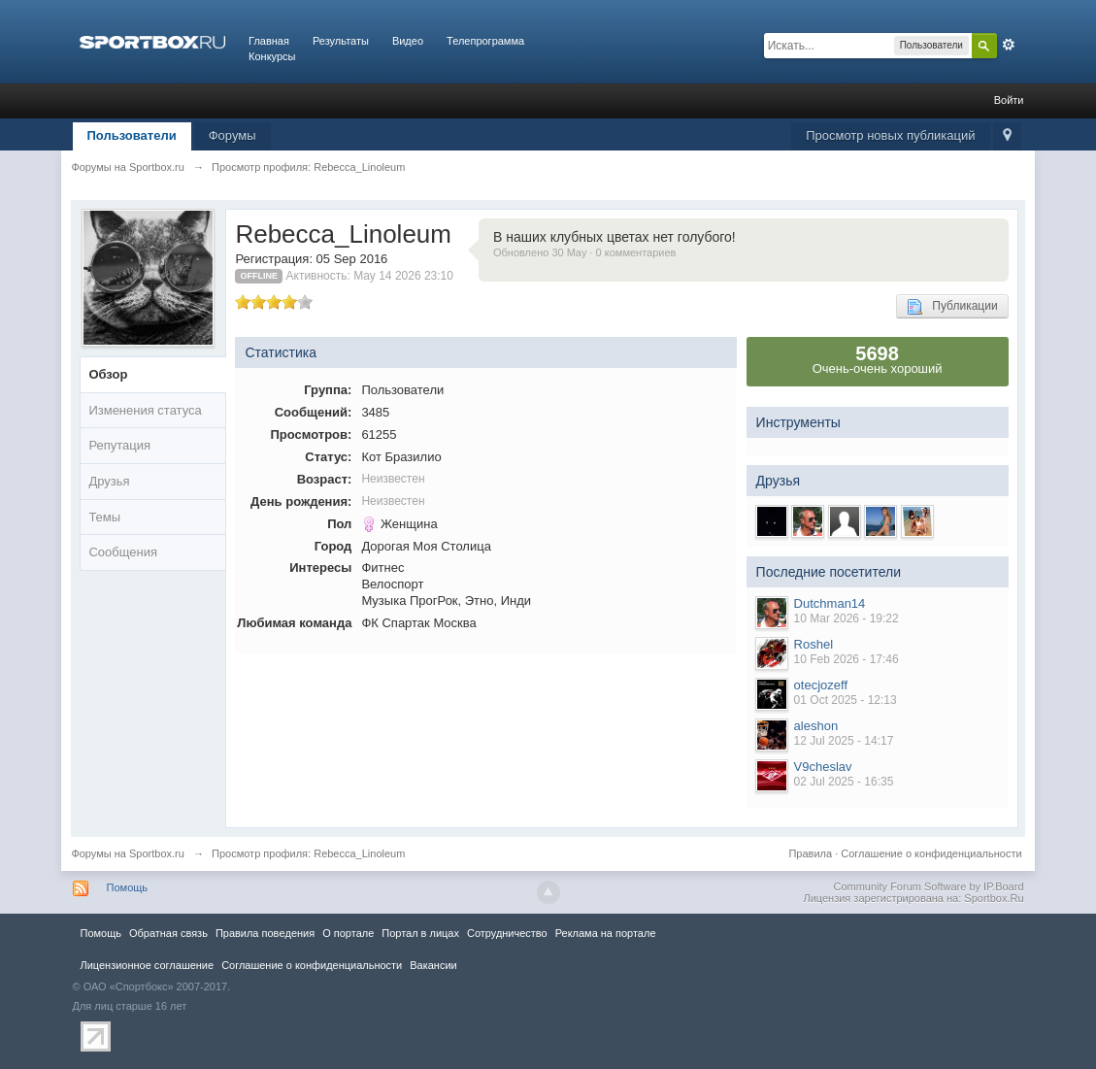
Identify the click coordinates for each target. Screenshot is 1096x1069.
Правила (810, 853)
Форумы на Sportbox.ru (127, 853)
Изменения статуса (144, 410)
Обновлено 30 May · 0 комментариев (584, 252)
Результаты (341, 41)
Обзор (107, 374)
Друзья (108, 481)
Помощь (128, 887)
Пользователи (132, 135)
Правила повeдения (265, 933)
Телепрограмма (485, 41)
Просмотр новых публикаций (890, 135)
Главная (269, 41)
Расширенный (1008, 44)
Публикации (952, 307)
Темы (104, 517)
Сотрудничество (507, 933)
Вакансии (433, 965)
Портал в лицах (420, 933)
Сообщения (122, 552)
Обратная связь (168, 933)
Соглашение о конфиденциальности (931, 853)
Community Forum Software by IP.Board (928, 886)
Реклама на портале (605, 933)
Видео (407, 41)
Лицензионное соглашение (148, 965)
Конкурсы (272, 56)
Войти (1009, 100)
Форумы (232, 135)
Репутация (119, 445)
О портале (348, 933)
